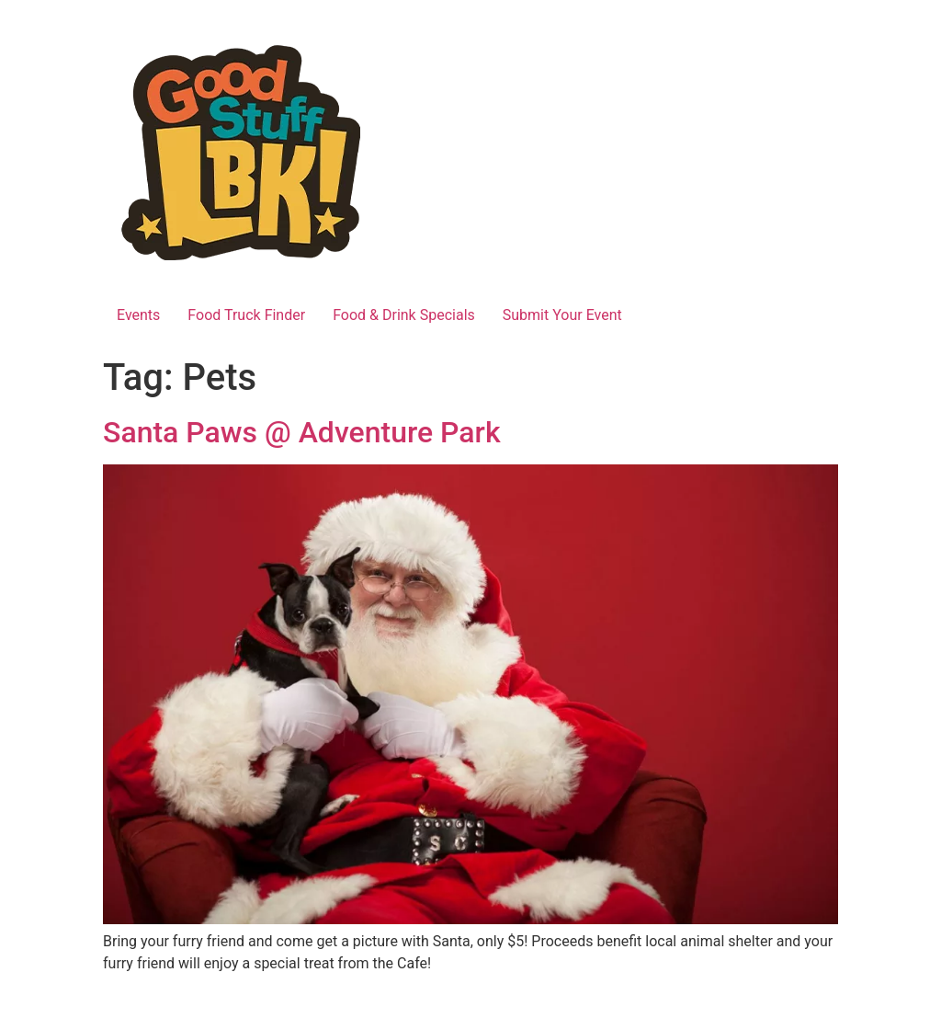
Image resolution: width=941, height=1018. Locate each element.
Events (138, 315)
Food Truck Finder (246, 315)
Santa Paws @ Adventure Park (302, 432)
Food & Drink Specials (404, 315)
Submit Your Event (562, 315)
